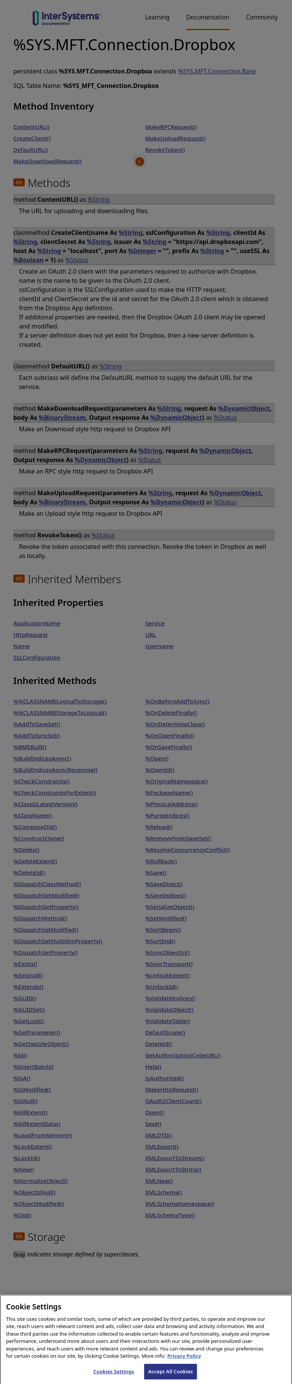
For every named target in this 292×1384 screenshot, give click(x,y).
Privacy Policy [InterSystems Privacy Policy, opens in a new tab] (184, 1363)
